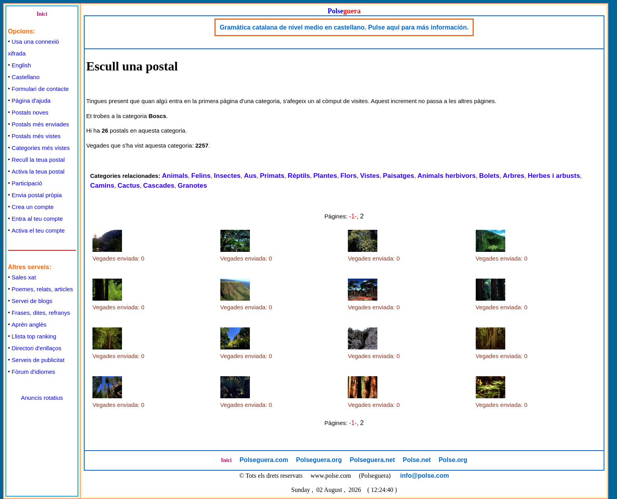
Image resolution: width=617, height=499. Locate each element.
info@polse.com (424, 475)
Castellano (26, 77)
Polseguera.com (264, 459)
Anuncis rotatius (42, 397)
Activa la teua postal (38, 171)
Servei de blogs (32, 301)
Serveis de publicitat (38, 360)
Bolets (489, 175)
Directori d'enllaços (36, 348)
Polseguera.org (319, 459)
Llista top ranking (34, 336)
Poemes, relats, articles (42, 289)
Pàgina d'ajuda (31, 100)
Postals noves (30, 112)
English (21, 65)
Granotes (192, 185)
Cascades (158, 185)
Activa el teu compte (38, 230)
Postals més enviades (40, 124)
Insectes (227, 175)
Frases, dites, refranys (41, 312)
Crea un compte (33, 206)
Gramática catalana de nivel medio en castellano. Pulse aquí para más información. (344, 27)
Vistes (370, 175)
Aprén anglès (29, 324)
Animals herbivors (446, 175)
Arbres (514, 175)
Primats (272, 175)
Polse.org (453, 459)
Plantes (325, 175)
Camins (102, 185)
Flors (348, 175)
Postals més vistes (36, 136)
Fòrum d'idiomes (33, 371)
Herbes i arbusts (554, 175)
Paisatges (398, 175)
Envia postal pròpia (37, 195)
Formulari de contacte (40, 88)
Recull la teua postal (38, 159)
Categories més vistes (41, 147)
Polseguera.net (372, 459)
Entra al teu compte (37, 218)
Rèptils (299, 175)
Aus (250, 175)
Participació (27, 183)
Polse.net (416, 459)
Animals (175, 175)
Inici (42, 14)
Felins (201, 175)
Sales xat (24, 277)
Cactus (129, 185)
